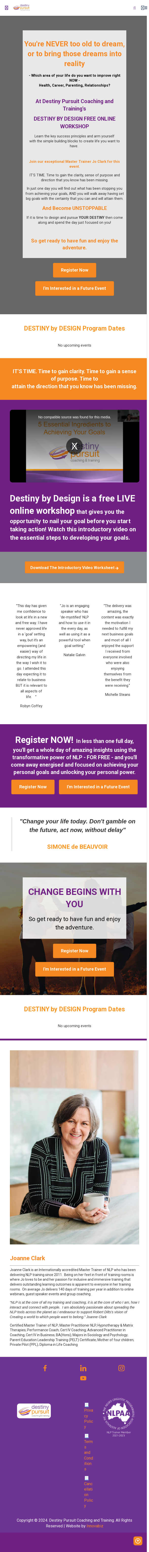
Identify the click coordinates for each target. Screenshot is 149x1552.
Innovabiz (95, 1526)
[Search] (134, 8)
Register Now (74, 270)
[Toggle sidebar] (6, 8)
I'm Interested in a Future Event (74, 288)
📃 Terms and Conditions (88, 1452)
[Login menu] (144, 8)
